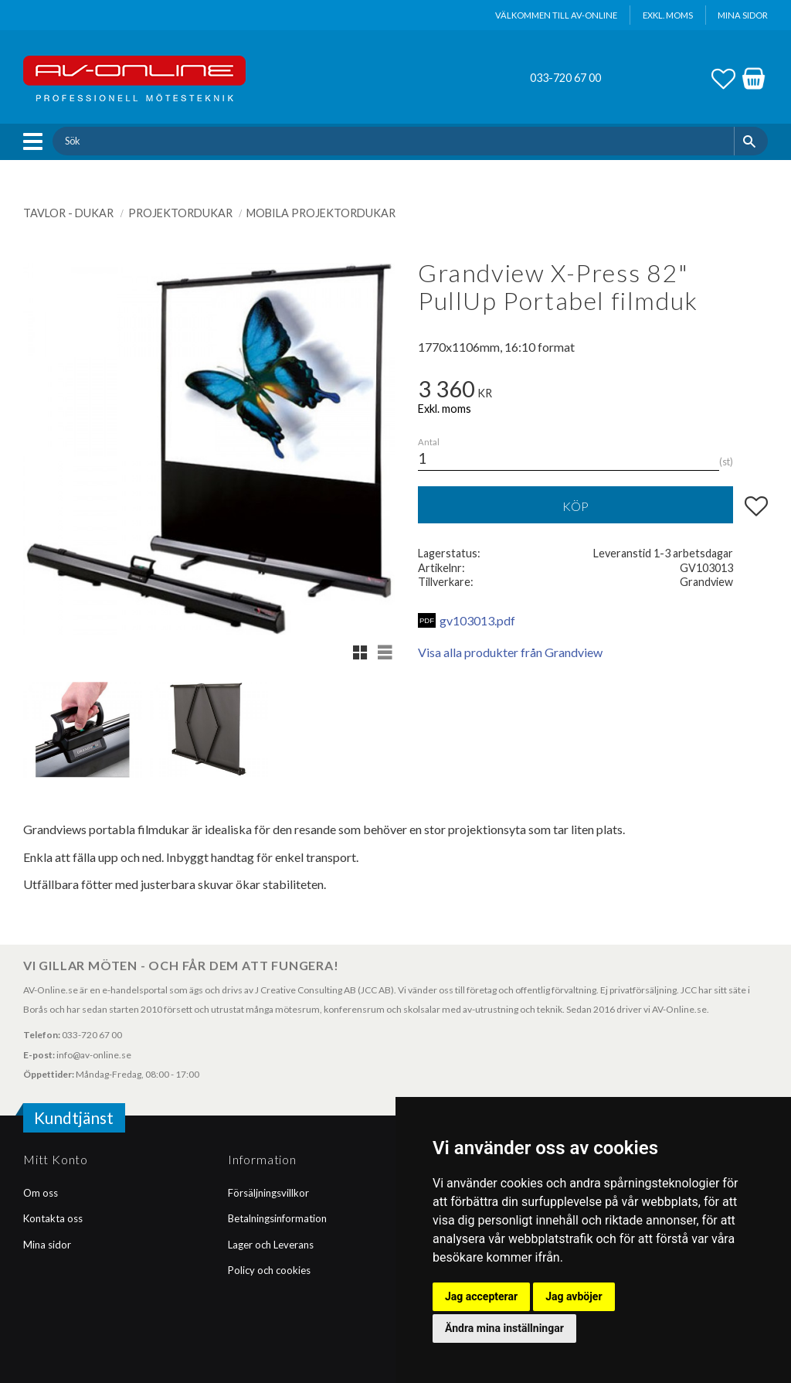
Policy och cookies (269, 1270)
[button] (36, 141)
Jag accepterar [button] (481, 1296)
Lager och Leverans (271, 1244)
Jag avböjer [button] (573, 1296)
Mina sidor (47, 1244)
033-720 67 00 (565, 77)
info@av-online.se (93, 1055)
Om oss (40, 1193)
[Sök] (751, 141)
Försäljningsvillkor (268, 1193)
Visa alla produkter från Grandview (510, 652)
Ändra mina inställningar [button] (504, 1328)
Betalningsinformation (277, 1218)
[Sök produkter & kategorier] (393, 141)
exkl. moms (668, 15)
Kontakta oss (53, 1218)
